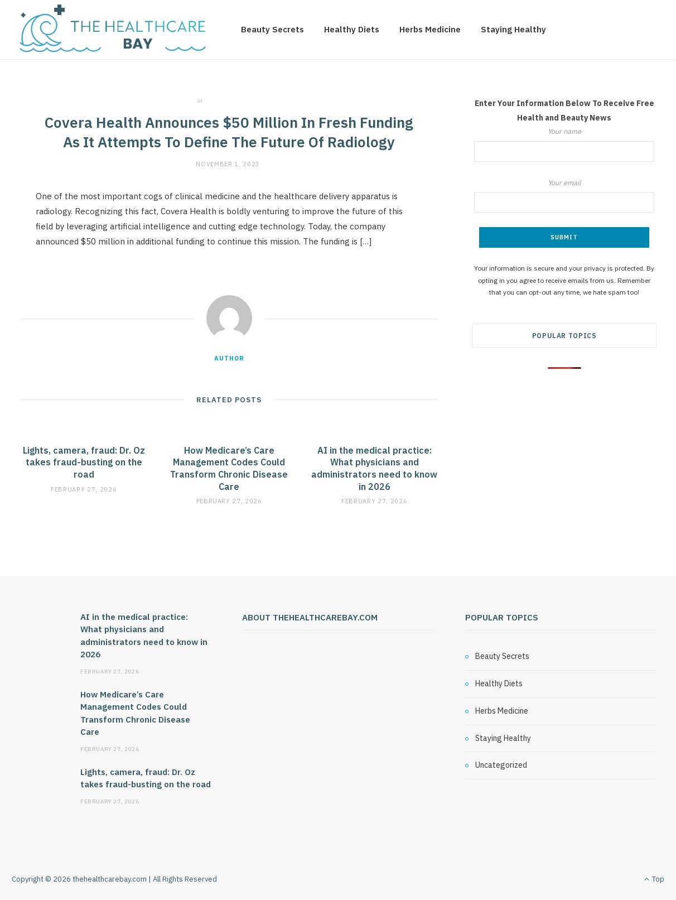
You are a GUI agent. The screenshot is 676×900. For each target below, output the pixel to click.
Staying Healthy (513, 29)
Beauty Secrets (272, 29)
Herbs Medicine (430, 29)
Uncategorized (233, 100)
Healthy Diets (351, 29)
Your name (564, 144)
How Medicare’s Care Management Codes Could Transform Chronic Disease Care (229, 468)
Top (654, 879)
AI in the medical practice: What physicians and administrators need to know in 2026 (374, 468)
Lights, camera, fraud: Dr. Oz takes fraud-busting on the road (84, 462)
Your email (564, 195)
